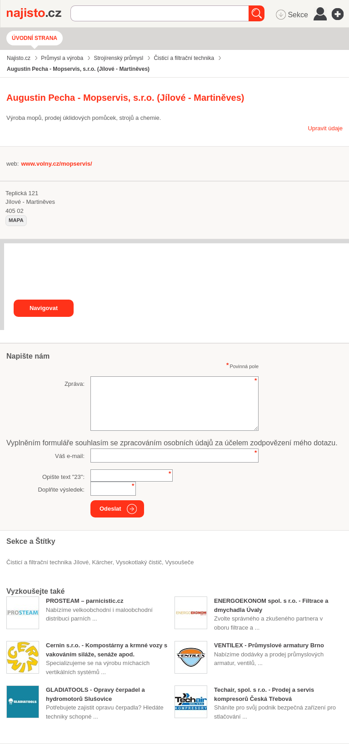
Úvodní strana (34, 38)
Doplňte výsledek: (61, 489)
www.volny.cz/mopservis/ (56, 163)
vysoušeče (179, 562)
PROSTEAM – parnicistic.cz (85, 600)
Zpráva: (75, 383)
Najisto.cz (38, 13)
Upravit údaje (325, 128)
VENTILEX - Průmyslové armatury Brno (269, 645)
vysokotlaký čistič (139, 562)
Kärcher (102, 562)
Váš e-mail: (70, 456)
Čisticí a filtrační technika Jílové (47, 562)
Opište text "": (63, 476)
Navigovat (44, 308)
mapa (16, 220)
